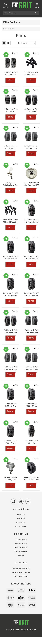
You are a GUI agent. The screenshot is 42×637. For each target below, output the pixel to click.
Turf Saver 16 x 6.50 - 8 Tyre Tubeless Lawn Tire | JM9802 (10, 295)
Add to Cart (6, 54)
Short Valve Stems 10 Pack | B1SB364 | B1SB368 (10, 222)
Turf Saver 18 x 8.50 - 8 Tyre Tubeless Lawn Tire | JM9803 (31, 295)
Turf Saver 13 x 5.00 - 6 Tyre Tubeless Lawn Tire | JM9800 (10, 258)
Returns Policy (21, 547)
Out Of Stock (6, 459)
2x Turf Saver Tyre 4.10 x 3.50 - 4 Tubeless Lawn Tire (10, 74)
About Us (21, 515)
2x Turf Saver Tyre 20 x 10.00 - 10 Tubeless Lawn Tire (10, 148)
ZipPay (21, 555)
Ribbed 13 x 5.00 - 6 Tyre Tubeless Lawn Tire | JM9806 (31, 479)
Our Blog (21, 519)
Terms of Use (21, 540)
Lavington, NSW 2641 (21, 568)
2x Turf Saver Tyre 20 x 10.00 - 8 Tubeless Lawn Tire (31, 148)
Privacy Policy (21, 543)
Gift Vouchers (21, 526)
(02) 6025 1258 (21, 576)
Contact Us (21, 522)
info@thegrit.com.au (21, 572)
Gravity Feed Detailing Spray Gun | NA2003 (10, 185)
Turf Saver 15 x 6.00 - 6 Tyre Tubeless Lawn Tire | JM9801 (31, 258)
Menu (37, 5)
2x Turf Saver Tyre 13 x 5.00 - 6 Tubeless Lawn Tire (31, 111)
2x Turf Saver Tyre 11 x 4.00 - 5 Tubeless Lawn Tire (10, 111)
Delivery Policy (21, 551)
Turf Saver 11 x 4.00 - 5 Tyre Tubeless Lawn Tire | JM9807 (31, 222)
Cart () (5, 5)
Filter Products (11, 22)
